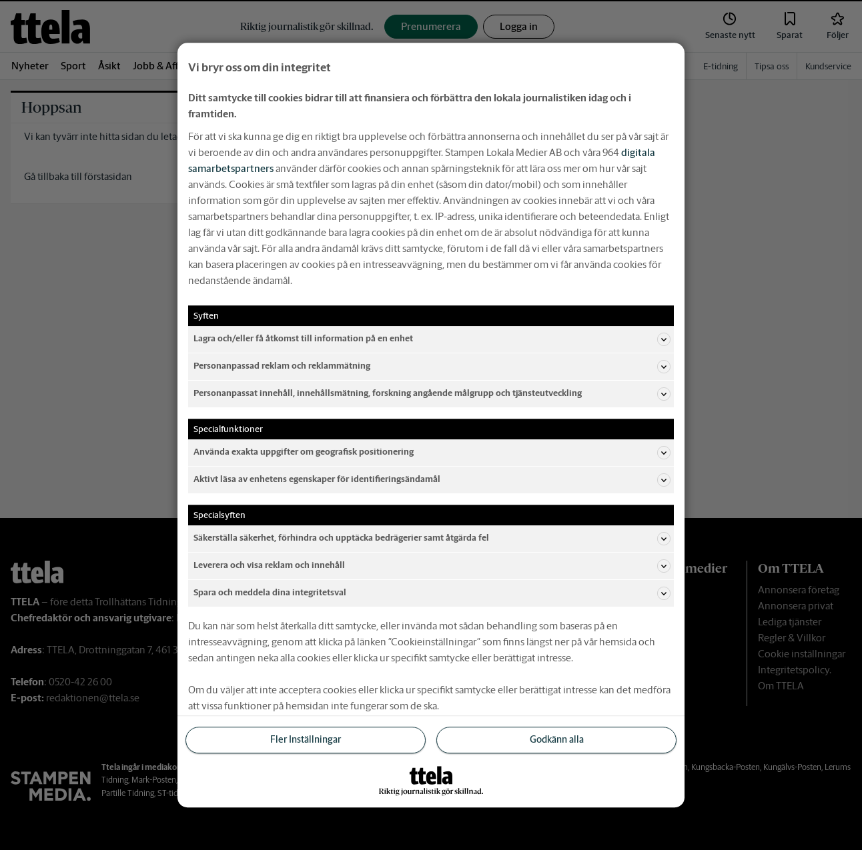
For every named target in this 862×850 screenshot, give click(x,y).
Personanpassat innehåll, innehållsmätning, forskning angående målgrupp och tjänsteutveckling (432, 394)
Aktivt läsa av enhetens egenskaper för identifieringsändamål (432, 480)
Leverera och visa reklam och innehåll (432, 566)
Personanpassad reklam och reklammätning (432, 366)
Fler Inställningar (305, 740)
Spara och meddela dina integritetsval (432, 593)
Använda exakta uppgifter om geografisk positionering (432, 452)
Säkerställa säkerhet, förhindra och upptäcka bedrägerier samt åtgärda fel (432, 538)
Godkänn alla (557, 740)
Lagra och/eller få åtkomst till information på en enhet (432, 339)
